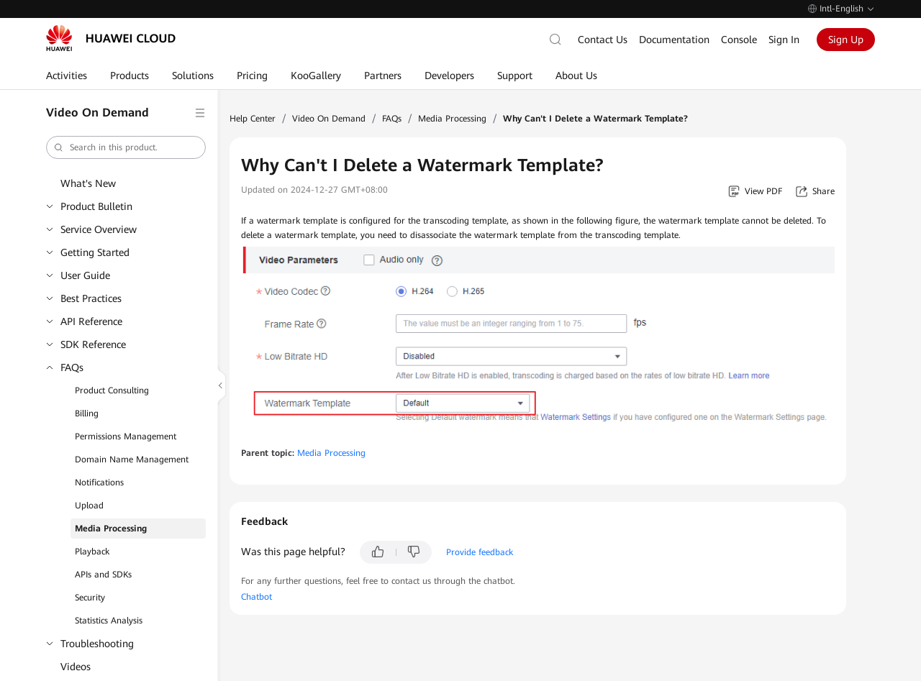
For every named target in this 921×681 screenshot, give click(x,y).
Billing (87, 413)
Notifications (99, 482)
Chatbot (256, 597)
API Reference (91, 321)
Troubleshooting (97, 643)
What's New (88, 183)
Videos (75, 666)
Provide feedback (479, 552)
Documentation (674, 39)
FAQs (71, 367)
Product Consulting (112, 390)
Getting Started (95, 252)
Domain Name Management (132, 459)
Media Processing (111, 529)
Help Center (253, 119)
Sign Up (845, 39)
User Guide (85, 275)
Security (90, 598)
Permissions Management (125, 436)
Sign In (783, 39)
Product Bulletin (96, 206)
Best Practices (91, 298)
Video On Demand (329, 119)
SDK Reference (93, 344)
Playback (92, 552)
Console (739, 39)
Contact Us (602, 39)
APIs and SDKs (103, 575)
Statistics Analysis (108, 621)
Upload (89, 506)
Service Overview (98, 229)
